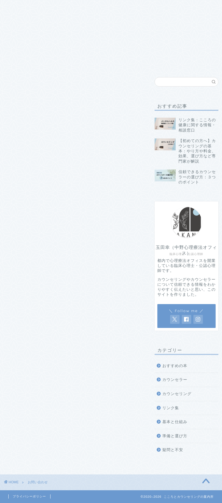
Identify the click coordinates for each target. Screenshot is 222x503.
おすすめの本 (143, 9)
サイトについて (201, 9)
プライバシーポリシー (29, 496)
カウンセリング (176, 394)
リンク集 (172, 7)
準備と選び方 (84, 9)
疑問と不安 (114, 7)
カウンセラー (174, 380)
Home (23, 7)
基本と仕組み (55, 9)
